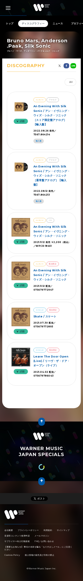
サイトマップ (63, 530)
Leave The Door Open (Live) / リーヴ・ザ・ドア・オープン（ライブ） (51, 361)
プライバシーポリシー (28, 530)
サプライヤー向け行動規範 (17, 541)
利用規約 (48, 530)
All (71, 82)
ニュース (58, 23)
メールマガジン (42, 535)
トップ (10, 23)
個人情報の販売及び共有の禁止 (39, 555)
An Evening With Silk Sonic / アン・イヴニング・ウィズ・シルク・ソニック (51, 231)
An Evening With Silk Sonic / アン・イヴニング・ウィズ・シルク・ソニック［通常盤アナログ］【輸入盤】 (51, 175)
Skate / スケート (44, 316)
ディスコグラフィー (33, 23)
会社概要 (8, 530)
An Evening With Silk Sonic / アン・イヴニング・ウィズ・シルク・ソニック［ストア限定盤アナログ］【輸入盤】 (51, 115)
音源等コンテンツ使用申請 (17, 535)
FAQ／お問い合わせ (44, 541)
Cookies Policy (12, 555)
